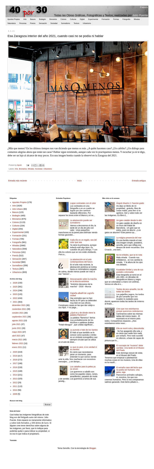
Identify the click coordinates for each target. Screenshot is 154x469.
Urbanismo (87, 23)
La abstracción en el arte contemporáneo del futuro (81, 260)
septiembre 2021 (19, 317)
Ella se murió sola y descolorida (130, 328)
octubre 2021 (18, 313)
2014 (15, 375)
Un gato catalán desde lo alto (129, 220)
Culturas (73, 19)
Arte (24, 19)
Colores (63, 19)
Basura (32, 19)
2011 (15, 386)
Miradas (137, 19)
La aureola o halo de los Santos (84, 330)
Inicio (79, 181)
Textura (76, 23)
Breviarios (53, 19)
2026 (15, 283)
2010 (15, 390)
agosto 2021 (18, 320)
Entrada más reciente (17, 181)
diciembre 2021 (19, 305)
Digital (82, 19)
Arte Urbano (17, 209)
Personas (22, 23)
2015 (15, 371)
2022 (15, 298)
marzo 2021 (17, 339)
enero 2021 (17, 347)
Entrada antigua (139, 181)
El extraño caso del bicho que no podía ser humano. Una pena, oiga (129, 369)
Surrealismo (65, 23)
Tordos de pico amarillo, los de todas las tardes (129, 290)
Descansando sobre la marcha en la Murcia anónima (83, 280)
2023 (15, 294)
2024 (15, 290)
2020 (15, 352)
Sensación (43, 23)
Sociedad (53, 23)
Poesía (32, 23)
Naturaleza (12, 23)
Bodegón (42, 19)
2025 (15, 287)
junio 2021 (17, 328)
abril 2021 (16, 336)
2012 (15, 382)
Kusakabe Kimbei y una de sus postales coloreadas (129, 271)
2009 (15, 394)
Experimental (93, 19)
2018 (15, 359)
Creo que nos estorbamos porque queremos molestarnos (129, 310)
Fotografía (126, 19)
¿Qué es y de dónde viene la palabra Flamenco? (82, 314)
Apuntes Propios (13, 19)
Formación (106, 19)
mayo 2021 (17, 332)
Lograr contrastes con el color (83, 203)
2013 (15, 378)
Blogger (92, 448)
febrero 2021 (18, 343)
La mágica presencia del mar (129, 238)
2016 (15, 367)
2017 (15, 363)
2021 (15, 302)
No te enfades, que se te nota (129, 255)
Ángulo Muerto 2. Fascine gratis (130, 203)
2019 (15, 356)
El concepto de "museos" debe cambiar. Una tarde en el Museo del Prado (130, 347)
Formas (116, 19)
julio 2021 (16, 324)
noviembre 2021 (19, 309)
